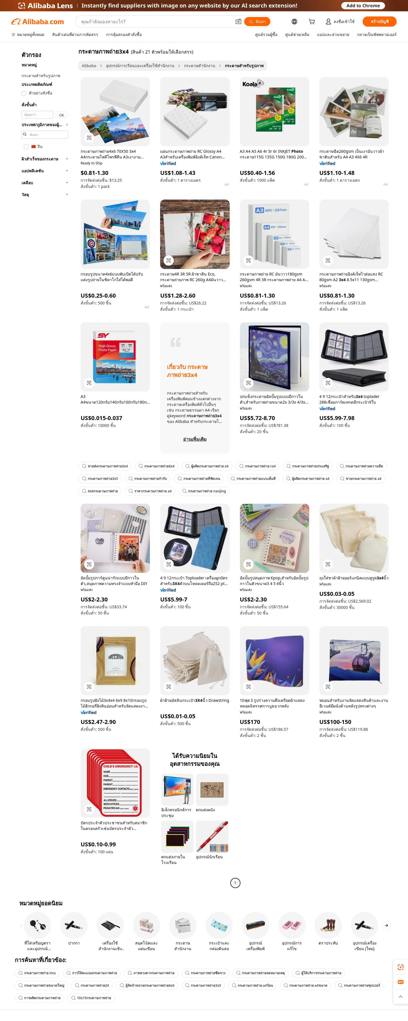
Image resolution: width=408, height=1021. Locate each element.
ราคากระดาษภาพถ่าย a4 (150, 491)
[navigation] (43, 467)
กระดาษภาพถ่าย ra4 (257, 466)
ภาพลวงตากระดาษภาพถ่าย (151, 973)
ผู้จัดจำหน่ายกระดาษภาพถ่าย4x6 (147, 985)
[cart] (313, 22)
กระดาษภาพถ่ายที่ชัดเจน (199, 478)
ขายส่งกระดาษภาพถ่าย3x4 (105, 466)
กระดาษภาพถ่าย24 (92, 985)
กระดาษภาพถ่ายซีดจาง (205, 973)
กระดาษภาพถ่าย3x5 (100, 478)
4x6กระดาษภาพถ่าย (100, 491)
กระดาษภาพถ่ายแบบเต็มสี (253, 478)
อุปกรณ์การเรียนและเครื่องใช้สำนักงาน (140, 65)
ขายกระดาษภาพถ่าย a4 (360, 478)
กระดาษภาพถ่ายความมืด (361, 466)
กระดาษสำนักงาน (199, 65)
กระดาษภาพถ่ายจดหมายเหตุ (260, 973)
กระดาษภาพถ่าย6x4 (156, 466)
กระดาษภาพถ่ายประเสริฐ (307, 466)
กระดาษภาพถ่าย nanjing (204, 491)
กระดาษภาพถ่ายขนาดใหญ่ (41, 985)
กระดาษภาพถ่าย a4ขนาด (305, 985)
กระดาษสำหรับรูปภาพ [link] (244, 65)
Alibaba (89, 65)
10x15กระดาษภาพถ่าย (91, 997)
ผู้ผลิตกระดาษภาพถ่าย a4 (207, 466)
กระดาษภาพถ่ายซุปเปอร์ (359, 985)
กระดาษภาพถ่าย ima (37, 973)
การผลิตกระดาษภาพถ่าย (39, 997)
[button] (238, 21)
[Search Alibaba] (156, 21)
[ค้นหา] (257, 21)
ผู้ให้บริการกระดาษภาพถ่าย (318, 973)
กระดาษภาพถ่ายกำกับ (148, 478)
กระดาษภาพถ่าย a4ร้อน (252, 985)
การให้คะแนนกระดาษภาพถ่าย (91, 973)
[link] (400, 967)
